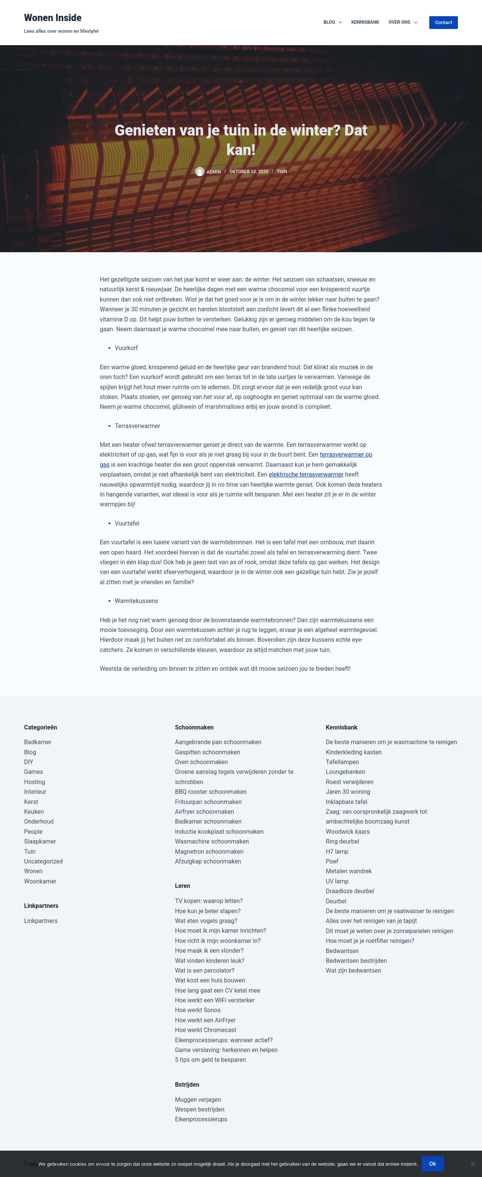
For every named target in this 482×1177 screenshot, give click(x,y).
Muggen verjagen (198, 1099)
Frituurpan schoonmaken (208, 801)
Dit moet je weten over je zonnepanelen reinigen (389, 931)
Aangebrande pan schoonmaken (218, 742)
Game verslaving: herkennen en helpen (226, 1050)
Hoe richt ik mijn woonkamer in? (218, 940)
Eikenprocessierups (201, 1119)
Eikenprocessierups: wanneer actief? (224, 1040)
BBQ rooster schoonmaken (211, 791)
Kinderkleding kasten (354, 752)
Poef (332, 861)
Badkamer (37, 742)
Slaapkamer (40, 841)
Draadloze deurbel (350, 891)
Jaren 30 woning (348, 791)
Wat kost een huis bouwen (210, 980)
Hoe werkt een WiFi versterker (215, 1000)
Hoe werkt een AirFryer (205, 1020)
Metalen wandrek (349, 871)
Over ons (404, 22)
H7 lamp (337, 851)
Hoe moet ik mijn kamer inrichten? (220, 930)
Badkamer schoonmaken (208, 821)
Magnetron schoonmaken (209, 851)
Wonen (33, 871)
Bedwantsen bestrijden (356, 960)
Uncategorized (43, 861)
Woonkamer (40, 881)
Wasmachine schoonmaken (212, 841)
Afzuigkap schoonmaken (208, 861)
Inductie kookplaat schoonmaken (219, 831)
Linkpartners (41, 920)
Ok (432, 1163)
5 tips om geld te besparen (210, 1059)
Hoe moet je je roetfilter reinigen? (370, 940)
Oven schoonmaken (201, 762)
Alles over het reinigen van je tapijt (371, 920)
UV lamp (337, 881)
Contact (443, 22)
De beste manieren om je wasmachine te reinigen (391, 742)
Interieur (35, 791)
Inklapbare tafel (346, 801)
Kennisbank (365, 22)
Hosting (34, 782)
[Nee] (472, 1164)
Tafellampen (342, 762)
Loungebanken (345, 771)
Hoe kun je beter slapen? (208, 911)
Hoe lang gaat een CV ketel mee (217, 990)
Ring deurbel (342, 841)
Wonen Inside (53, 17)
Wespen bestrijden (199, 1109)
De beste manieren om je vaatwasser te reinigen (390, 911)
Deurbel (336, 901)
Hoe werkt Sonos (198, 1010)
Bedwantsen (342, 951)
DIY (28, 762)
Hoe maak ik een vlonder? (209, 950)
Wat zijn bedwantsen (353, 970)
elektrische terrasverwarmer (306, 474)
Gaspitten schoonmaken (207, 752)
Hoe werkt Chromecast (205, 1030)
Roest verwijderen (349, 782)
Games (33, 771)
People (33, 831)
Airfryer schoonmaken (204, 811)
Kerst (31, 801)
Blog (334, 22)
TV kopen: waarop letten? (209, 900)
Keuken (34, 811)
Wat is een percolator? (205, 970)
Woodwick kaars (348, 831)
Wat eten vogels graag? (206, 920)
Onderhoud (39, 821)
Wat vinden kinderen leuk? (209, 960)
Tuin (282, 171)
